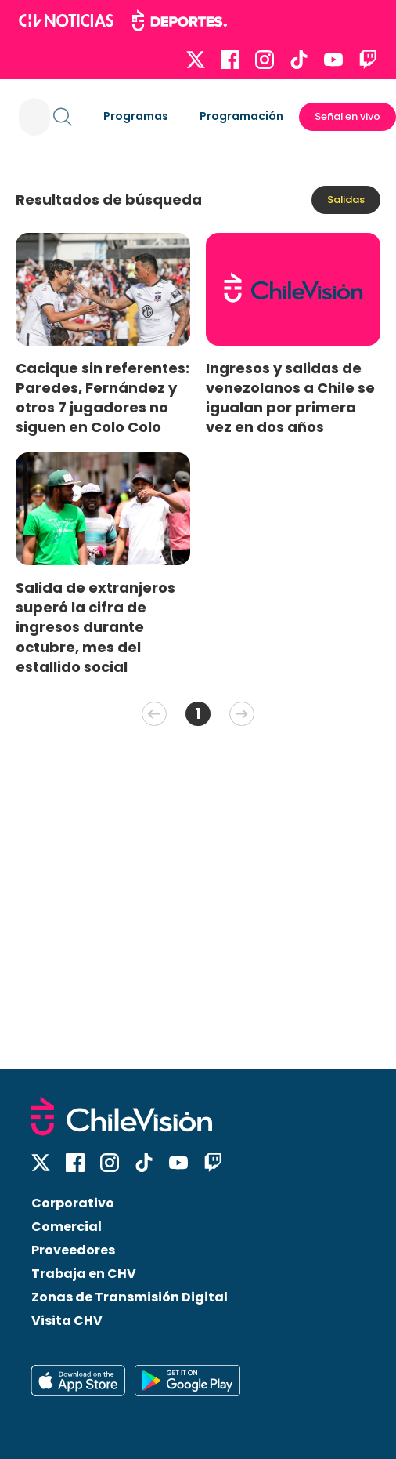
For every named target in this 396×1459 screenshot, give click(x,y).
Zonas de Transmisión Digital (129, 1297)
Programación (241, 116)
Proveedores (73, 1250)
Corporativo (72, 1203)
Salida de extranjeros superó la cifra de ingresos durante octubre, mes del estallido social (95, 627)
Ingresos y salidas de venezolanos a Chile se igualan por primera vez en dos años (290, 397)
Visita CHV (67, 1321)
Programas (135, 116)
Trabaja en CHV (83, 1274)
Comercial (66, 1227)
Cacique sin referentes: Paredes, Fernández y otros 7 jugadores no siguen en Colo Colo (102, 397)
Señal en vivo (347, 116)
